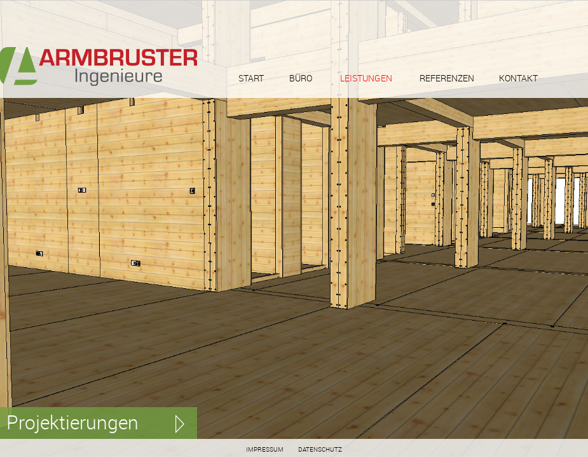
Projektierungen (72, 422)
